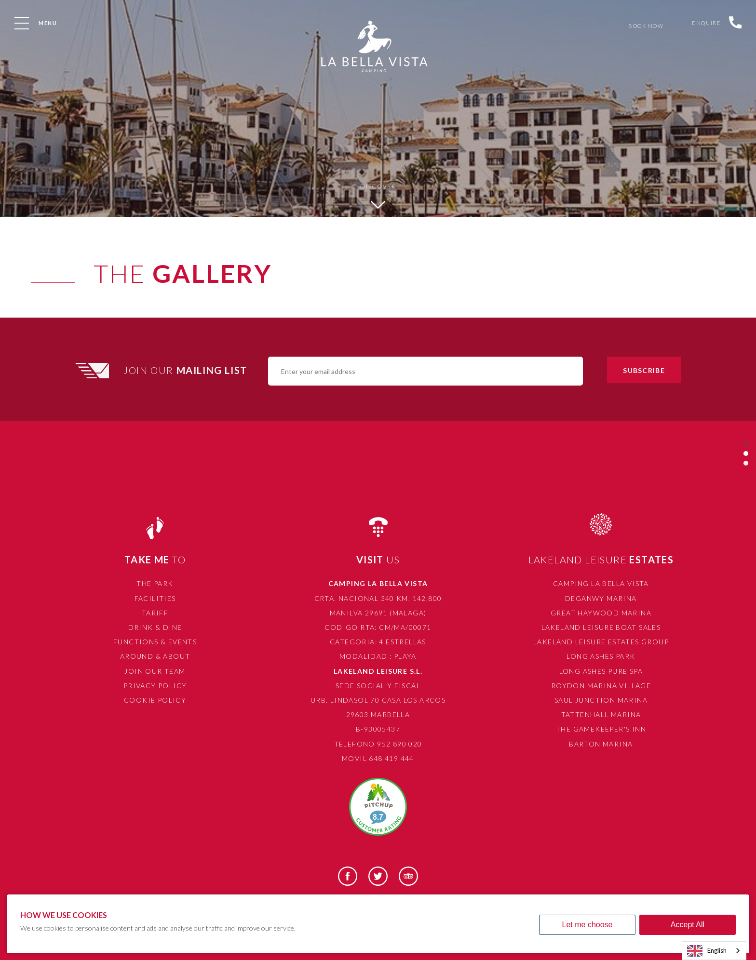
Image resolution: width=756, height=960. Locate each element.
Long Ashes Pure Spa (601, 671)
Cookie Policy (155, 700)
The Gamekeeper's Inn (601, 729)
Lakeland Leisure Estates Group (601, 642)
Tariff (155, 613)
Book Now (644, 26)
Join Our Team (154, 671)
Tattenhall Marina (601, 714)
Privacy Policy (155, 685)
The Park (154, 583)
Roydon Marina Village (601, 685)
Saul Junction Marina (601, 700)
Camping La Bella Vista (601, 583)
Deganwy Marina (601, 598)
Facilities (155, 598)
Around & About (155, 656)
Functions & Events (155, 642)
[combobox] (714, 950)
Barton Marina (601, 744)
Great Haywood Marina (601, 613)
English (707, 951)
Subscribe (643, 370)
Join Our (186, 370)
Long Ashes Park (601, 656)
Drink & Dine (155, 627)
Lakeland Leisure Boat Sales (601, 627)
